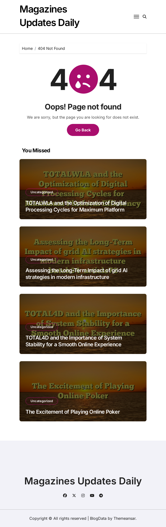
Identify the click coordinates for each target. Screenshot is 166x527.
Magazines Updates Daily (83, 481)
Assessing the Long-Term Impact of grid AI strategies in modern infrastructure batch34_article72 (77, 277)
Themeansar (124, 518)
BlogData (98, 518)
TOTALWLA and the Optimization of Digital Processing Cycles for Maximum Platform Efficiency (76, 210)
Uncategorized (42, 192)
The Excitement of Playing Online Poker (73, 412)
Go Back (83, 130)
